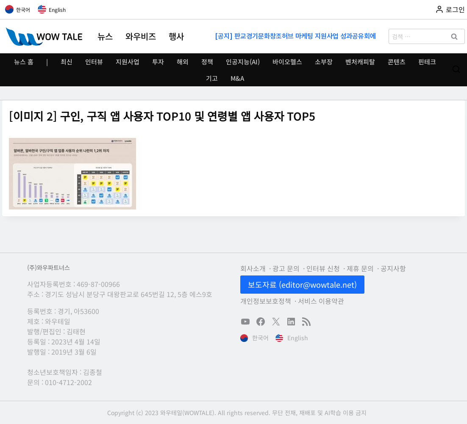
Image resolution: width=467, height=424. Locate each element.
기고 (212, 78)
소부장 (324, 61)
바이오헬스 (287, 61)
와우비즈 (140, 36)
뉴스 (105, 36)
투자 (158, 61)
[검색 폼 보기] (456, 69)
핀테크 (427, 61)
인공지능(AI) (243, 61)
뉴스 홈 (23, 61)
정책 (207, 61)
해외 (183, 61)
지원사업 (127, 61)
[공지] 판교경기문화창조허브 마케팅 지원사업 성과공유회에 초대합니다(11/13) (296, 36)
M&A (237, 78)
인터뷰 (94, 61)
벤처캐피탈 (360, 61)
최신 (66, 61)
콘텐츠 (397, 61)
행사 (176, 36)
